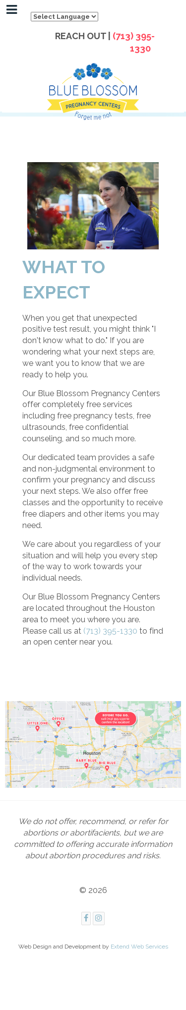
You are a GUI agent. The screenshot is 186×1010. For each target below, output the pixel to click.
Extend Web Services (139, 946)
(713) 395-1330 (110, 631)
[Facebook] (86, 918)
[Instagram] (99, 918)
